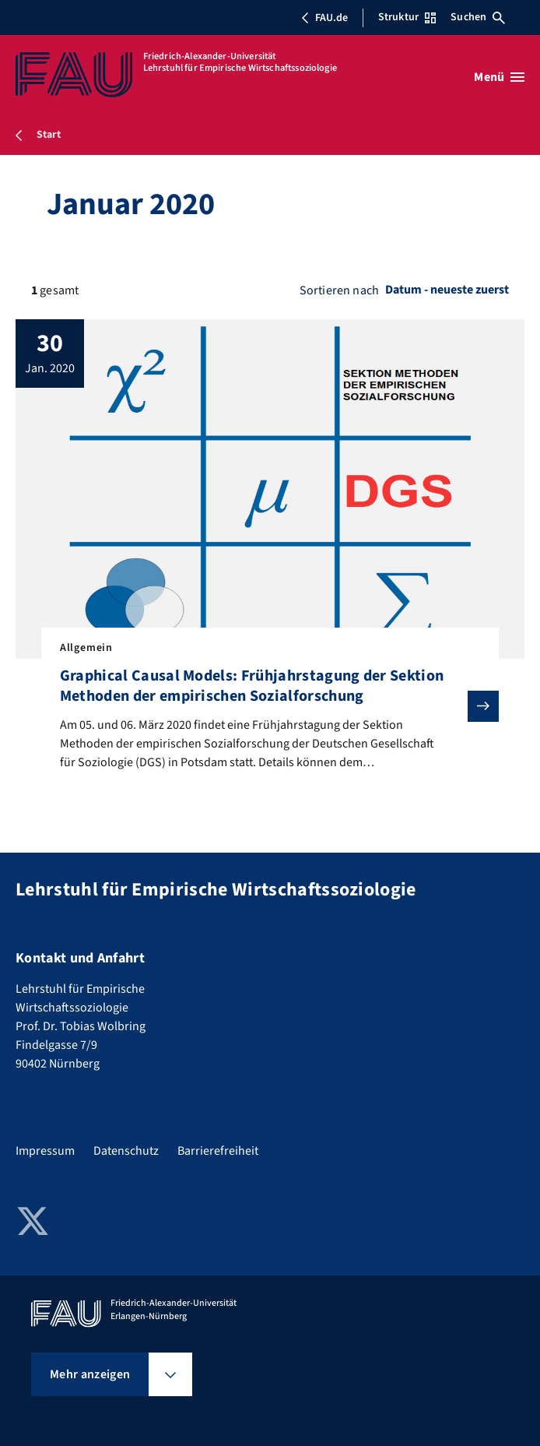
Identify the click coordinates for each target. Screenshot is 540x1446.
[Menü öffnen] (499, 77)
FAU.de (324, 18)
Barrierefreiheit (217, 1150)
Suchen (478, 17)
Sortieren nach (339, 290)
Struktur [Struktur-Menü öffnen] (407, 17)
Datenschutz (126, 1150)
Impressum (45, 1150)
